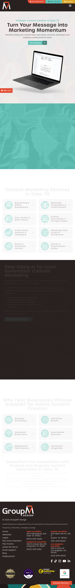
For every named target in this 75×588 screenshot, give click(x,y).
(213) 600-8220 (58, 555)
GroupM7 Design (18, 520)
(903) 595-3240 (34, 539)
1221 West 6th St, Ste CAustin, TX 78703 (61, 534)
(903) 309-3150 (34, 549)
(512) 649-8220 (58, 541)
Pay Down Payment (11, 541)
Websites (6, 534)
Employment (8, 556)
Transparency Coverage (28, 527)
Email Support (9, 550)
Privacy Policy (6, 527)
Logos (5, 538)
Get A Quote (38, 43)
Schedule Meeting (61, 583)
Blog (4, 553)
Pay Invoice (8, 544)
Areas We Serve (10, 547)
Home (5, 531)
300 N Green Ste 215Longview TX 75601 (36, 544)
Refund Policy (16, 527)
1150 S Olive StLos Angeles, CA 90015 (58, 548)
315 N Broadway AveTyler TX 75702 (36, 533)
